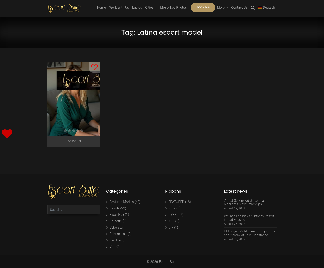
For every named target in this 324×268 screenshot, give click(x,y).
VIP (112, 247)
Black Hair (117, 215)
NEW (172, 208)
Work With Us (119, 7)
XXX (171, 221)
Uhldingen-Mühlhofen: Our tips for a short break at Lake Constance (249, 233)
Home (101, 7)
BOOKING (203, 7)
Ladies (137, 7)
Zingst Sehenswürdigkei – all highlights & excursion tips (245, 202)
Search (253, 8)
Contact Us (239, 7)
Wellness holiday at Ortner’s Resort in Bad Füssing (249, 218)
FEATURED (176, 202)
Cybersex (116, 227)
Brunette (116, 221)
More (221, 7)
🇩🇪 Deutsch (266, 7)
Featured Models (122, 202)
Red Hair (116, 240)
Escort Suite (168, 262)
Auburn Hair (118, 234)
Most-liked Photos (173, 7)
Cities (149, 7)
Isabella (73, 140)
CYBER (173, 215)
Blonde (114, 208)
